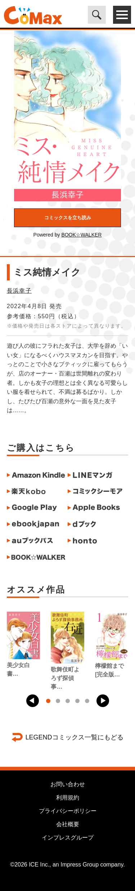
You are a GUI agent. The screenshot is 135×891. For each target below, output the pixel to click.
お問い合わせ (67, 784)
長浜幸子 (19, 291)
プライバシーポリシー (67, 811)
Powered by (67, 235)
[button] (32, 700)
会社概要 (67, 824)
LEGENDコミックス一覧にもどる (74, 737)
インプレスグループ (68, 837)
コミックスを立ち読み (67, 217)
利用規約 (67, 798)
